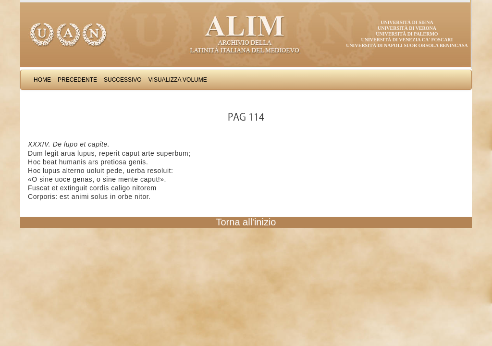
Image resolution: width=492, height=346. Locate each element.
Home (42, 79)
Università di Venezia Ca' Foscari (407, 39)
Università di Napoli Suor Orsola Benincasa (407, 45)
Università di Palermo (407, 34)
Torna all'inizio (246, 222)
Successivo (123, 79)
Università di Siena (407, 22)
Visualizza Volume (177, 79)
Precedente (77, 79)
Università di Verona (407, 28)
